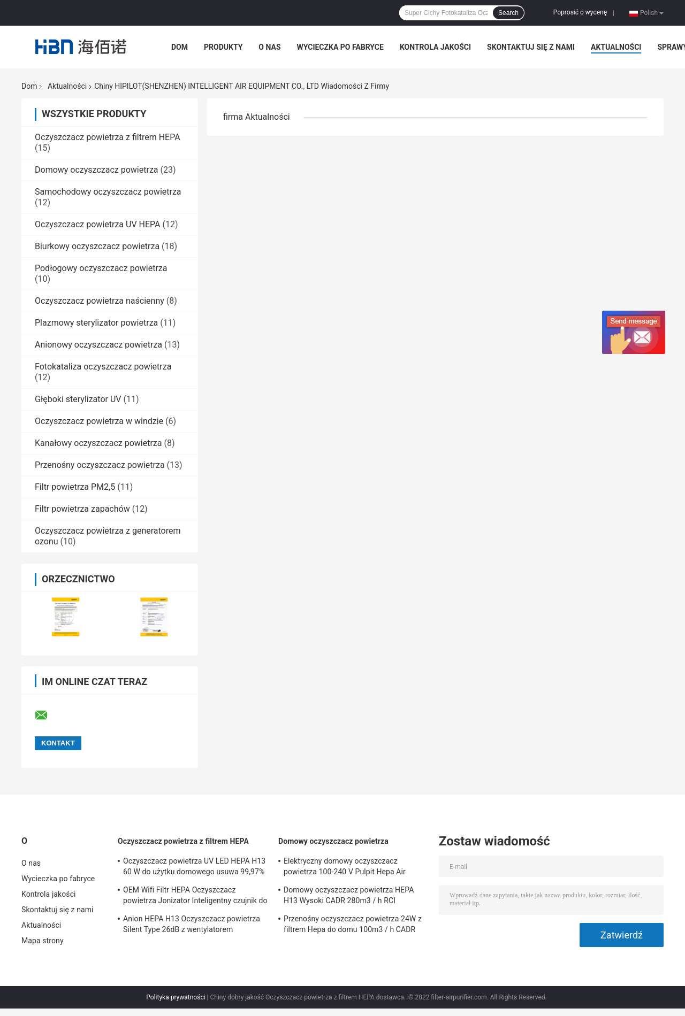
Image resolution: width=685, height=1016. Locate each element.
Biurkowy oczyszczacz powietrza (97, 246)
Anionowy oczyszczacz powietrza (98, 345)
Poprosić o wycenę (580, 12)
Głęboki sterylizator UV (78, 399)
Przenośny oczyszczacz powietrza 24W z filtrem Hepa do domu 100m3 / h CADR (353, 924)
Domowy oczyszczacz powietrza (96, 170)
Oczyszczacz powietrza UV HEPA (98, 224)
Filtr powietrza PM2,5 (75, 487)
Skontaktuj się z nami (531, 47)
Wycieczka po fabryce (340, 47)
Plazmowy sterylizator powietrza (96, 323)
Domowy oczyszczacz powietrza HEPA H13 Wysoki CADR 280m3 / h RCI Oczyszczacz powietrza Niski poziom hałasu (349, 897)
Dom (179, 47)
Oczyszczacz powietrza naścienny (99, 301)
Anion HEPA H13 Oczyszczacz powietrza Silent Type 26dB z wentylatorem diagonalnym (191, 925)
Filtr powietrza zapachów (82, 509)
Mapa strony (42, 940)
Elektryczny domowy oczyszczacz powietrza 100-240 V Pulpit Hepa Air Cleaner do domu (345, 868)
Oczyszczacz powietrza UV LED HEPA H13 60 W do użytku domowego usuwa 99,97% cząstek (194, 868)
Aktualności (616, 47)
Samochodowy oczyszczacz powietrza (108, 192)
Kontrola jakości (435, 47)
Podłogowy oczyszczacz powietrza (101, 268)
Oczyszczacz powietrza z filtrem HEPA (107, 137)
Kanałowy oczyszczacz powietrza (98, 443)
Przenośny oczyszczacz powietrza (100, 465)
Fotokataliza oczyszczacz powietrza (103, 366)
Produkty (223, 47)
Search (508, 13)
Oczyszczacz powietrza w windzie (99, 421)
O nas (269, 47)
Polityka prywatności (175, 997)
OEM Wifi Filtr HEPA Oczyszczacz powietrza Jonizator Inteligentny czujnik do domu (195, 897)
